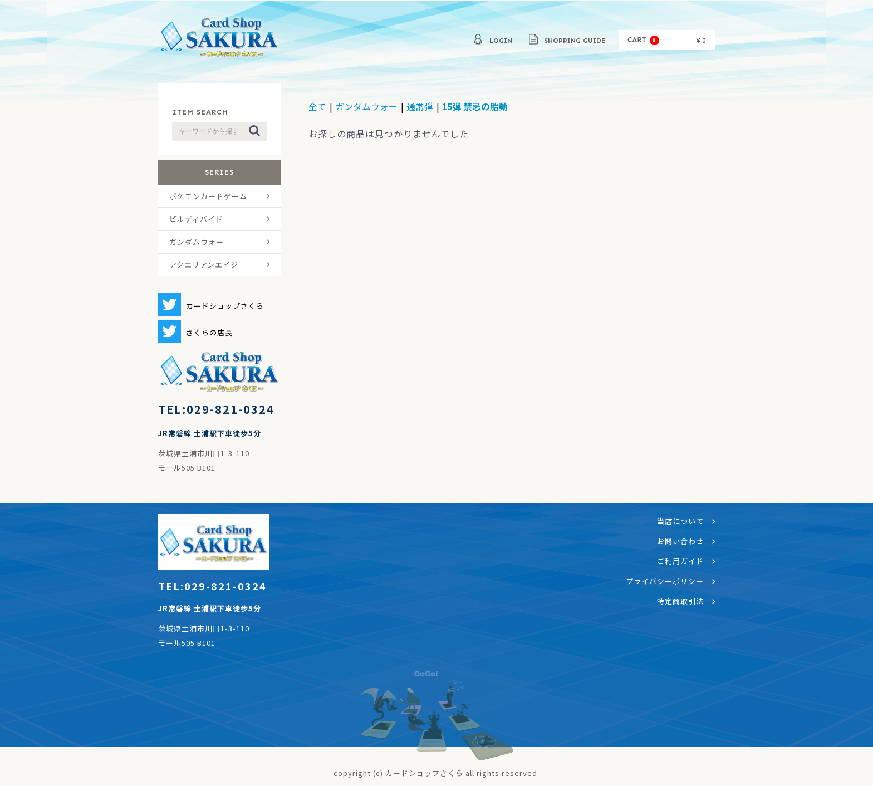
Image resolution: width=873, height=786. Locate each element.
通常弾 (419, 106)
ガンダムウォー (196, 241)
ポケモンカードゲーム (208, 196)
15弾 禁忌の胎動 (475, 106)
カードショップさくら (219, 39)
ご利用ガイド (680, 561)
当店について (680, 521)
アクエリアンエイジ (203, 264)
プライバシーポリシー (665, 581)
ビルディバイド (196, 219)
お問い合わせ (680, 541)
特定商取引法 (680, 601)
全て (317, 106)
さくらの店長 (209, 332)
